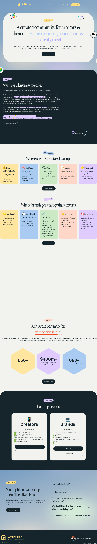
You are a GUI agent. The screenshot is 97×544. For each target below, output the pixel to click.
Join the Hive (76, 5)
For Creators (52, 5)
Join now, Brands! (48, 243)
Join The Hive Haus (48, 54)
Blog (68, 5)
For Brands (61, 5)
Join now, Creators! (48, 188)
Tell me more (30, 446)
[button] (70, 484)
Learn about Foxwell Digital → (85, 538)
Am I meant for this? (10, 123)
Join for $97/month (29, 452)
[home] (24, 5)
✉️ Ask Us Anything (13, 510)
